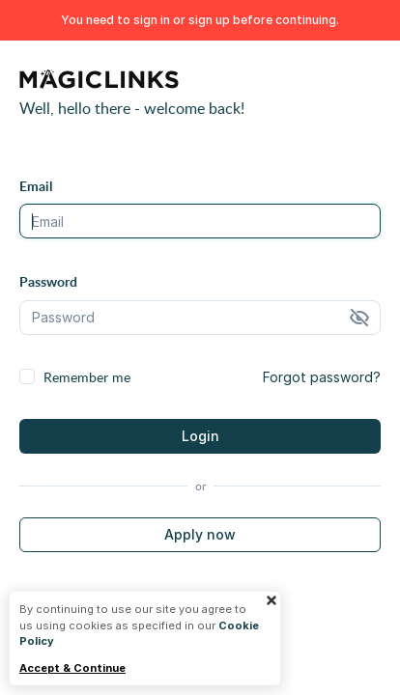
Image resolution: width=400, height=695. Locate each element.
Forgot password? (322, 377)
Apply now (200, 534)
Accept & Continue (72, 668)
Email (35, 186)
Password (48, 281)
